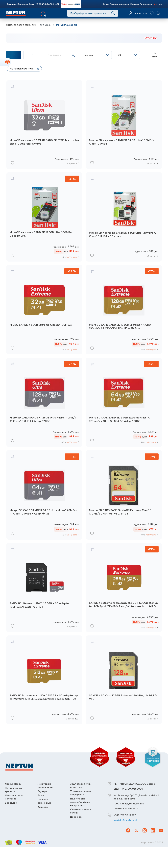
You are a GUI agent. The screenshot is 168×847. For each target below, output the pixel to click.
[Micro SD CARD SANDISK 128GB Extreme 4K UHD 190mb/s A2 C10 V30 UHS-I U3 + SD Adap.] (124, 310)
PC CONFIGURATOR (45, 4)
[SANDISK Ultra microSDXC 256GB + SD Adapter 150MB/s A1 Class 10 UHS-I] (44, 588)
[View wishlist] (152, 13)
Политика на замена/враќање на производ (80, 802)
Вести (31, 4)
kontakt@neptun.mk (125, 819)
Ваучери (42, 791)
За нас (106, 4)
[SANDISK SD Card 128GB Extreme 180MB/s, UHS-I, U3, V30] (124, 680)
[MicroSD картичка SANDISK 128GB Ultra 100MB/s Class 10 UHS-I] (44, 217)
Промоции (23, 4)
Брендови (12, 4)
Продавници (146, 4)
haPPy (57, 4)
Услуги (51, 14)
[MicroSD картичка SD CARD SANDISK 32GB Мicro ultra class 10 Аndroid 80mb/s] (44, 125)
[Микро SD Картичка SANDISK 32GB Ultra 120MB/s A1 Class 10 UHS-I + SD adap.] (124, 217)
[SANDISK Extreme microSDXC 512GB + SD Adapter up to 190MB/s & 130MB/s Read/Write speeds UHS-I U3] (44, 680)
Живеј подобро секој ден (21, 25)
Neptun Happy (13, 783)
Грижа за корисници (120, 4)
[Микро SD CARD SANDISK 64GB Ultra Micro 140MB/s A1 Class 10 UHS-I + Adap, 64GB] (44, 495)
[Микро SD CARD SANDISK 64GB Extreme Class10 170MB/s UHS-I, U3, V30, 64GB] (124, 495)
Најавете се (140, 13)
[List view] (152, 55)
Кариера (135, 4)
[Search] (113, 13)
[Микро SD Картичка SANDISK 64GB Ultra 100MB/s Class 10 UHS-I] (124, 125)
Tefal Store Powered (70, 4)
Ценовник (76, 816)
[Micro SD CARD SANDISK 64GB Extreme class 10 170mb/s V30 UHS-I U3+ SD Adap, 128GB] (124, 403)
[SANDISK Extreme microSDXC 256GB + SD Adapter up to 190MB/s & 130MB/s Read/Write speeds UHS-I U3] (124, 588)
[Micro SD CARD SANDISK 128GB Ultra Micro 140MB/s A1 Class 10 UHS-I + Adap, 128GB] (44, 403)
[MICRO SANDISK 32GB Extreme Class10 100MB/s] (44, 310)
